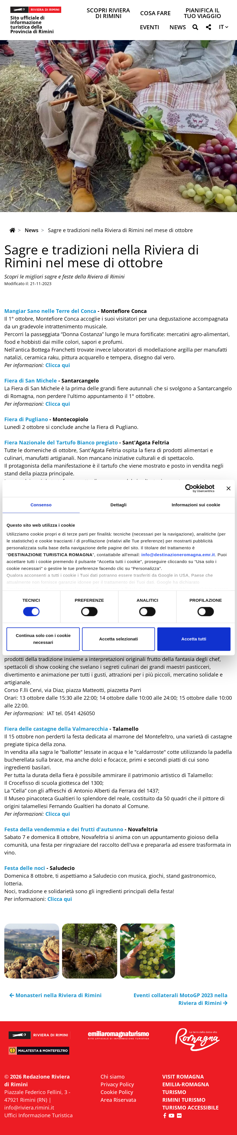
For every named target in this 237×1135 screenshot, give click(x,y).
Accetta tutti (193, 638)
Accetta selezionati (118, 638)
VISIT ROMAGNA (183, 1076)
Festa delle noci (24, 868)
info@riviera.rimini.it (29, 1107)
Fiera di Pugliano (26, 419)
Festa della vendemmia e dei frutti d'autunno (63, 829)
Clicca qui (57, 365)
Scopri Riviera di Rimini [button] (108, 13)
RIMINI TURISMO (183, 1099)
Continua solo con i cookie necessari (43, 639)
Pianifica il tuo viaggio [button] (202, 13)
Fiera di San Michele (30, 380)
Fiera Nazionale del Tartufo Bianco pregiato (61, 442)
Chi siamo (113, 1076)
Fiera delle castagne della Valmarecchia (56, 728)
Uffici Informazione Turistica (38, 1115)
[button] (195, 28)
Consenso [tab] (40, 504)
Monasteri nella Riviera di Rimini (55, 995)
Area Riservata (118, 1099)
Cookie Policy (117, 1092)
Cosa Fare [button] (155, 13)
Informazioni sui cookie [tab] (196, 504)
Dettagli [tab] (119, 504)
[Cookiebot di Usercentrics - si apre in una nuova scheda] (189, 488)
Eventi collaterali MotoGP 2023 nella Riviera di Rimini (181, 999)
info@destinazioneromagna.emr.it (178, 554)
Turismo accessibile (190, 1107)
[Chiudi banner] (228, 488)
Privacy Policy (117, 1084)
